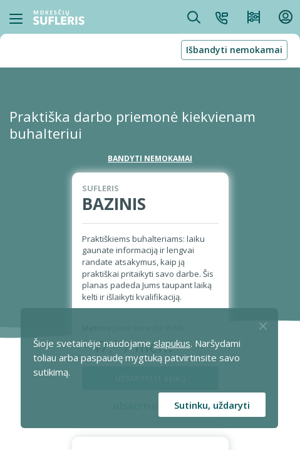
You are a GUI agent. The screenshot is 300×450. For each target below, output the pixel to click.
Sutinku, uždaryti (212, 405)
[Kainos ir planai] (253, 17)
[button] (221, 17)
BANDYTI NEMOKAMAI (150, 158)
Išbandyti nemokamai (234, 50)
